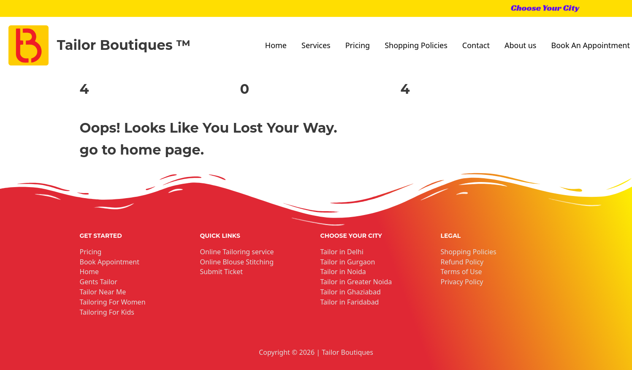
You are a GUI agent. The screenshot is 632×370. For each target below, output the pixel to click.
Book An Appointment (590, 45)
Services (316, 45)
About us (521, 45)
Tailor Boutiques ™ (124, 45)
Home (276, 45)
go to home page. (142, 149)
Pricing (357, 45)
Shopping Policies (416, 45)
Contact (476, 45)
